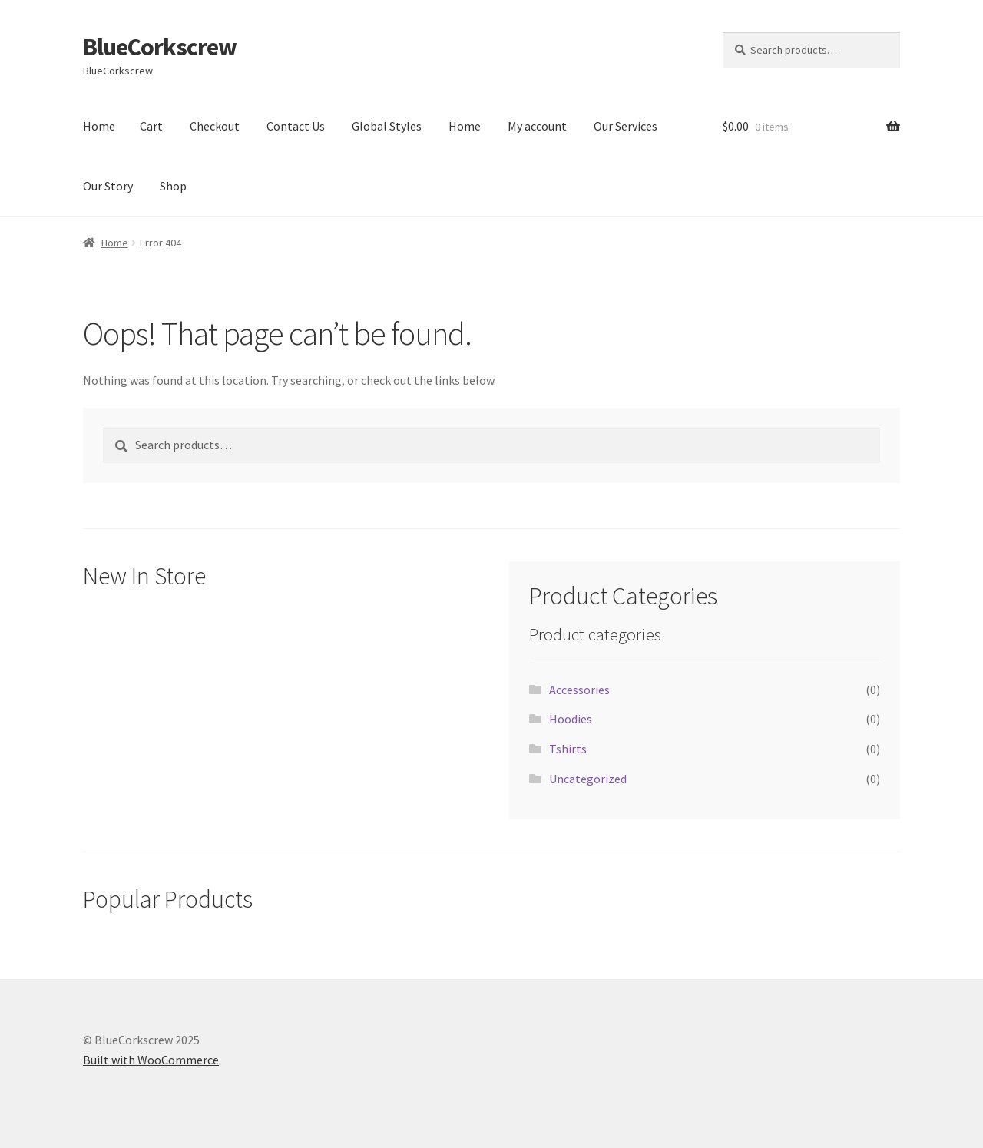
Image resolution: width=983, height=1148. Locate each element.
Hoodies (570, 718)
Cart (151, 126)
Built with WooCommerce (151, 1059)
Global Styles (387, 126)
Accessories (579, 689)
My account (537, 126)
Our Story (108, 186)
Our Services (625, 126)
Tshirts (568, 748)
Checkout (215, 126)
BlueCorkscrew (160, 46)
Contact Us (295, 126)
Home (99, 126)
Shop (173, 186)
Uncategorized (588, 778)
